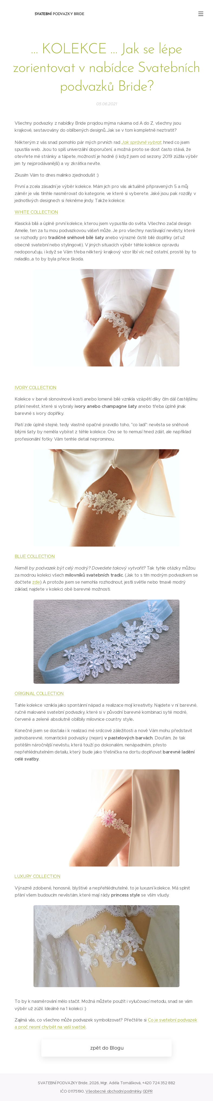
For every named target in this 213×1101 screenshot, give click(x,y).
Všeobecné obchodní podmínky (113, 1091)
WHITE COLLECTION (36, 212)
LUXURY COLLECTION (38, 876)
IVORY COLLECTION (35, 388)
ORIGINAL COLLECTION (39, 693)
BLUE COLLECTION (35, 556)
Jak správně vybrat (141, 142)
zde (36, 582)
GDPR (148, 1091)
